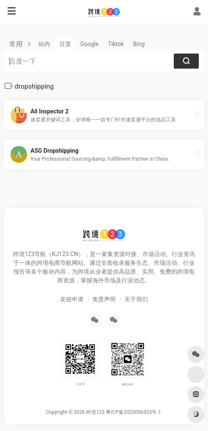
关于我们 (136, 299)
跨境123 (95, 412)
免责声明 (104, 299)
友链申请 (72, 299)
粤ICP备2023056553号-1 (133, 412)
